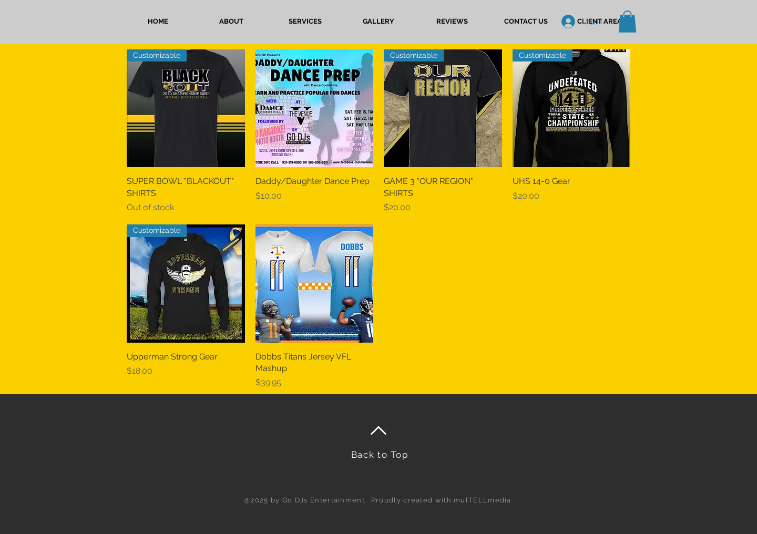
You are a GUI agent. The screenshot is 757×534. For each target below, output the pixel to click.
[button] (305, 21)
